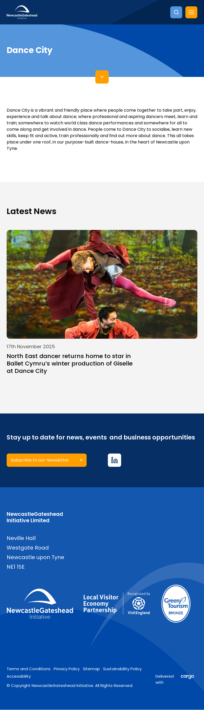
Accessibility (19, 676)
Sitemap (91, 669)
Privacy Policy (67, 669)
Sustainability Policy (122, 669)
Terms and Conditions (28, 669)
